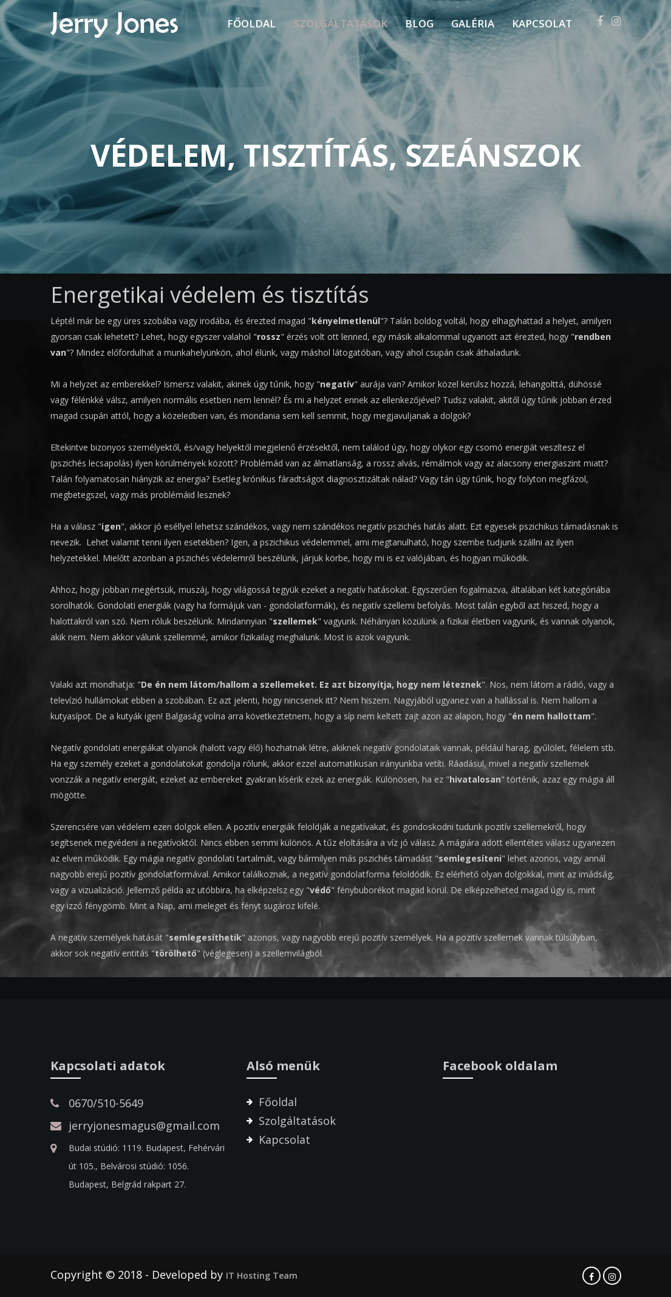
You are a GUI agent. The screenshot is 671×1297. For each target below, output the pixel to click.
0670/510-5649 (106, 1103)
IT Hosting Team (262, 1275)
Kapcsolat (542, 23)
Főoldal (251, 23)
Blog (419, 23)
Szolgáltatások (340, 23)
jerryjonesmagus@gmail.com (144, 1125)
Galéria (472, 23)
